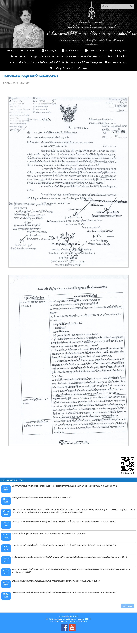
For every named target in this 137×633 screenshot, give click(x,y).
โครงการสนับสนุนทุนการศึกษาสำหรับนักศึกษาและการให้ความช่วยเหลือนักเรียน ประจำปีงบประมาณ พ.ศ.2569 (56, 580)
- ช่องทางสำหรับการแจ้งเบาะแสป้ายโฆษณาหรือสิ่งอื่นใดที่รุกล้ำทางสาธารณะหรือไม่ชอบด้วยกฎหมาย (56, 62)
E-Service (72, 56)
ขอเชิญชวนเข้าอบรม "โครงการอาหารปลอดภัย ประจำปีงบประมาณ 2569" (42, 497)
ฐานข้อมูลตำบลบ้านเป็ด (62, 68)
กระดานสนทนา (19, 56)
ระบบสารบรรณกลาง (116, 62)
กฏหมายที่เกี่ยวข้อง (40, 56)
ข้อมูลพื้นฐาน (49, 50)
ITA (60, 56)
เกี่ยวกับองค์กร (70, 50)
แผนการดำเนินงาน (94, 50)
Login (82, 68)
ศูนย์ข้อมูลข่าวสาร (120, 50)
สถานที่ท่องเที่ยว (117, 56)
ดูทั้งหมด (127, 606)
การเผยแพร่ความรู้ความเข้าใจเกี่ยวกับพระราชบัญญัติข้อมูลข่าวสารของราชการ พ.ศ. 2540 (48, 533)
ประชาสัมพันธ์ (28, 50)
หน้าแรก (12, 50)
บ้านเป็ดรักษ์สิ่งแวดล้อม (93, 56)
